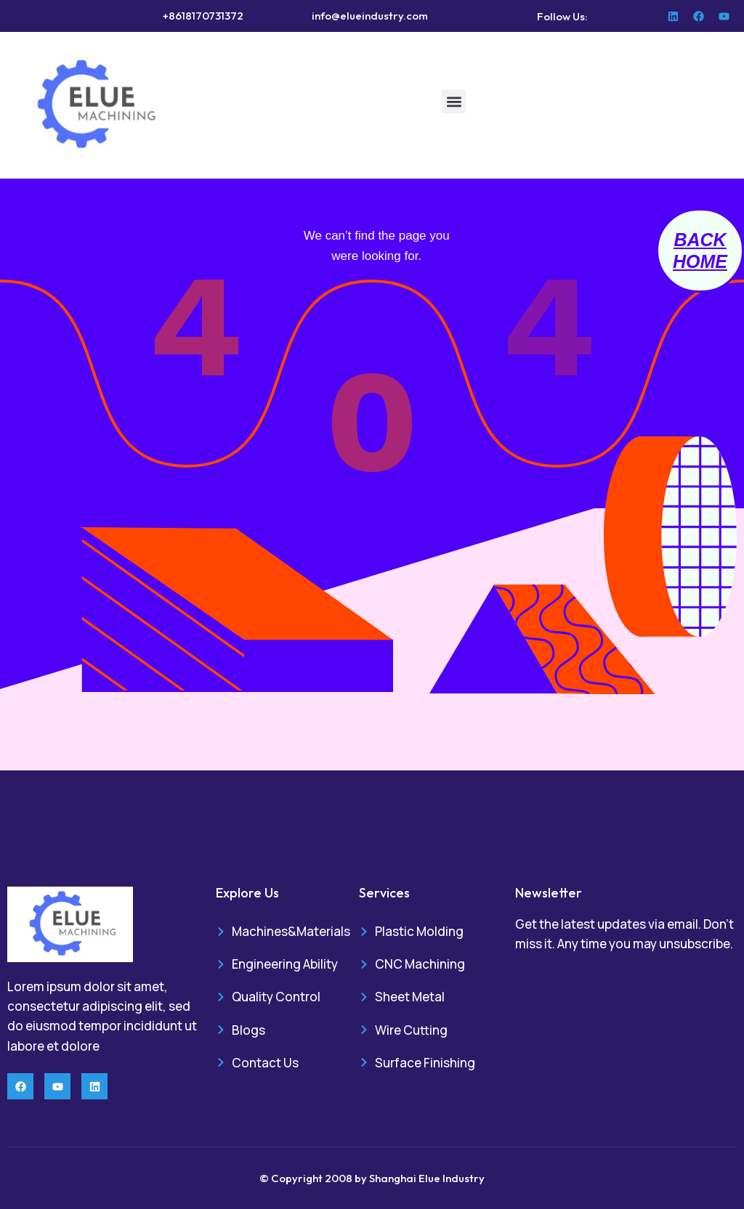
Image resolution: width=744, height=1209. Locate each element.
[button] (454, 101)
